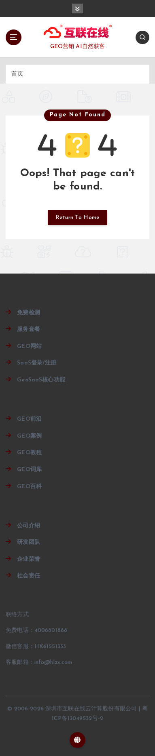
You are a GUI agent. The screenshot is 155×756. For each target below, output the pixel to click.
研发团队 (28, 542)
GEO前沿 (29, 419)
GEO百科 (29, 487)
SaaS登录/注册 (36, 363)
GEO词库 (29, 470)
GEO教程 (29, 453)
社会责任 (28, 576)
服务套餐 (28, 329)
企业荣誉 (28, 559)
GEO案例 (29, 436)
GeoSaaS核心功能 (41, 380)
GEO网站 (29, 346)
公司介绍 (28, 526)
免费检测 (28, 313)
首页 (17, 74)
